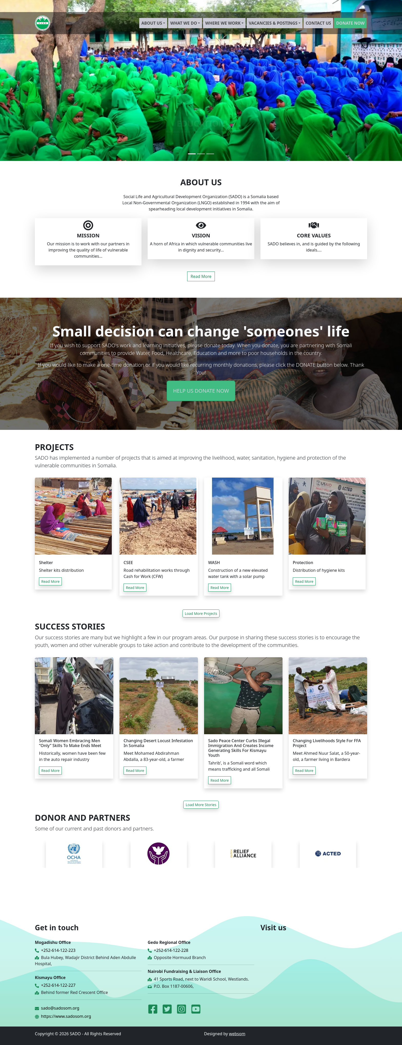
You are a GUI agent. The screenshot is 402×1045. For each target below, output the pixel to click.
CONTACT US (318, 23)
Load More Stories (201, 804)
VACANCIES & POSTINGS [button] (273, 23)
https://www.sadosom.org (66, 1016)
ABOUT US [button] (151, 23)
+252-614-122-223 (58, 950)
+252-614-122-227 (58, 985)
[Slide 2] (201, 154)
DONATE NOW (350, 23)
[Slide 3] (210, 154)
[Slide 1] (192, 154)
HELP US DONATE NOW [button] (201, 390)
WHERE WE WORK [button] (222, 23)
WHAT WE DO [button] (183, 23)
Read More (200, 276)
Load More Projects (201, 613)
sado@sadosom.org (60, 1008)
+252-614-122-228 (171, 950)
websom (237, 1034)
